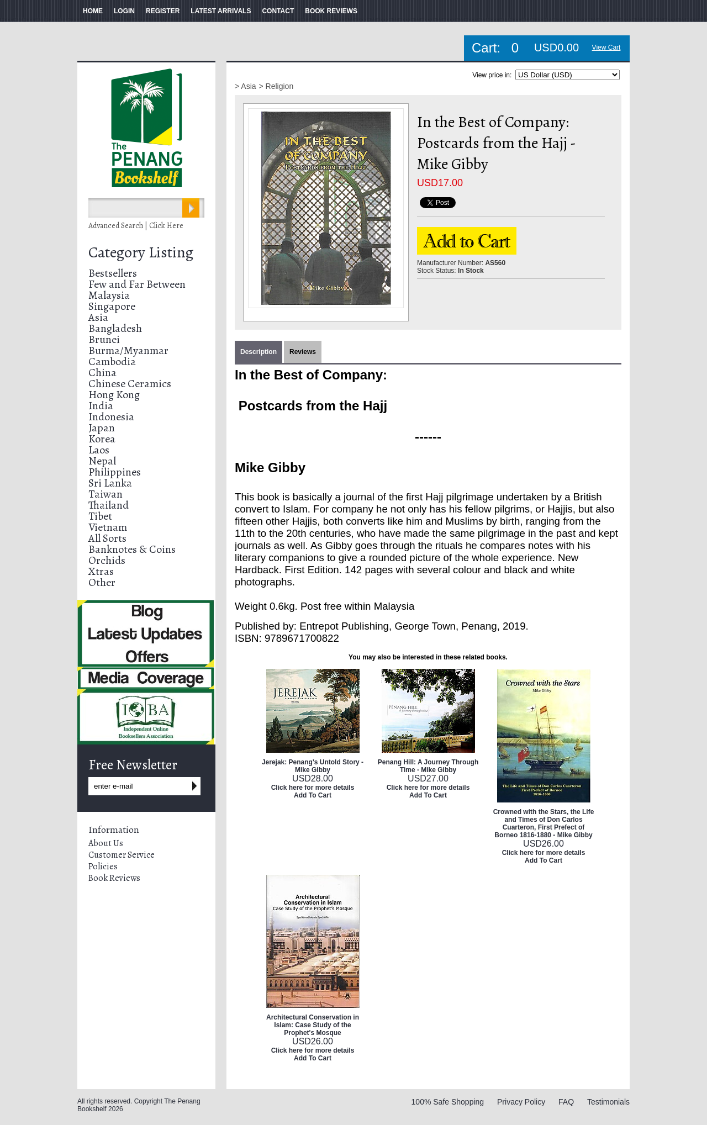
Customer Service (121, 855)
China (102, 372)
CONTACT (278, 11)
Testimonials (608, 1101)
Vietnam (107, 527)
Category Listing (140, 252)
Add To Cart (312, 795)
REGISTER (163, 11)
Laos (98, 449)
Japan (101, 427)
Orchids (106, 560)
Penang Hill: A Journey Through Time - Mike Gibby (428, 766)
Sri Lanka (110, 483)
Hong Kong (114, 394)
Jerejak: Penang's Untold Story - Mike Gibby (312, 766)
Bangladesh (115, 328)
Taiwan (105, 494)
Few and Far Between (137, 284)
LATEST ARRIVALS (221, 11)
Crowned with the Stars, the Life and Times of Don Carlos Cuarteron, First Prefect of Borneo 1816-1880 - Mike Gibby (543, 823)
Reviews (302, 352)
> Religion (276, 86)
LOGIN (124, 11)
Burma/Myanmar (128, 350)
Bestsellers (112, 273)
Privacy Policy (521, 1101)
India (100, 405)
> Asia (245, 86)
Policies (103, 866)
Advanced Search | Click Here (135, 225)
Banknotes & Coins (132, 549)
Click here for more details (313, 787)
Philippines (114, 471)
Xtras (101, 571)
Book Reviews (114, 878)
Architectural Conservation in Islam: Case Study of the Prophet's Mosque (312, 1025)
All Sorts (107, 538)
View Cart (606, 47)
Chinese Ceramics (129, 383)
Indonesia (111, 416)
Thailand (108, 505)
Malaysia (109, 295)
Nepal (102, 460)
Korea (101, 438)
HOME (93, 11)
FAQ (566, 1101)
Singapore (111, 306)
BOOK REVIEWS (331, 11)
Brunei (104, 339)
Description (258, 352)
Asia (98, 317)
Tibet (100, 516)
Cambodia (112, 361)
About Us (105, 843)
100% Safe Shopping (447, 1101)
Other (101, 582)
